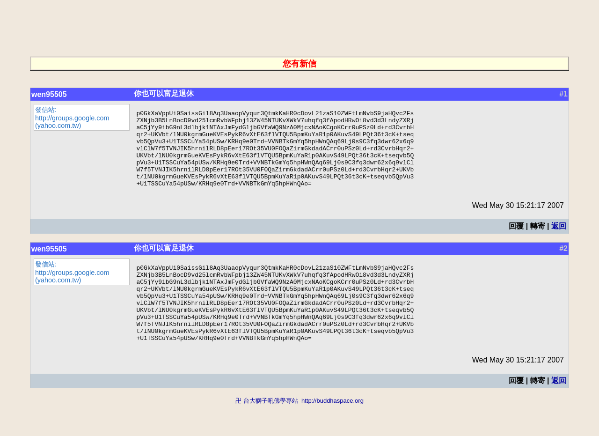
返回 (558, 241)
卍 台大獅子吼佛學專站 (266, 431)
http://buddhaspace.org (332, 431)
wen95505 (49, 94)
